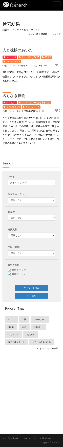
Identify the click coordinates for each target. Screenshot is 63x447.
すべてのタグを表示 (48, 348)
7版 (24, 319)
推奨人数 (12, 229)
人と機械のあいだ (18, 49)
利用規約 (14, 438)
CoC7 (11, 327)
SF (38, 57)
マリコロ (12, 65)
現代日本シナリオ (16, 342)
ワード (11, 176)
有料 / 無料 (13, 265)
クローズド (27, 57)
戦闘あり (38, 327)
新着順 (44, 34)
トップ (6, 438)
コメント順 (55, 34)
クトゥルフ (11, 57)
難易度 (11, 212)
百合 (24, 327)
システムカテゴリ (17, 194)
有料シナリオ (19, 274)
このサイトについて (29, 438)
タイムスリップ (13, 61)
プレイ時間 (13, 247)
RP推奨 (48, 57)
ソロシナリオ (40, 319)
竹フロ (11, 319)
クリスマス (13, 334)
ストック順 (33, 34)
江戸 (48, 103)
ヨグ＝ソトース (32, 107)
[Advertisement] (31, 385)
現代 (39, 103)
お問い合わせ (46, 438)
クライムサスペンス (42, 342)
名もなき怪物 (14, 95)
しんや (11, 111)
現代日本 (31, 334)
